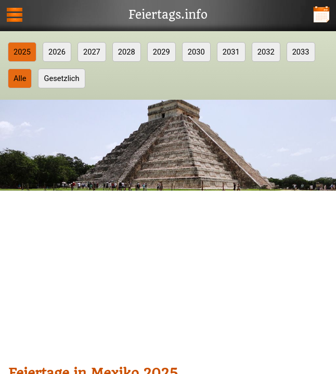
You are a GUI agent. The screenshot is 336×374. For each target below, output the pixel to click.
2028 (126, 52)
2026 (57, 52)
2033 (300, 52)
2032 (266, 52)
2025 (22, 52)
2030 (196, 52)
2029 (161, 52)
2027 (91, 52)
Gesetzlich (61, 78)
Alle (20, 78)
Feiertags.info (168, 15)
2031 (231, 52)
